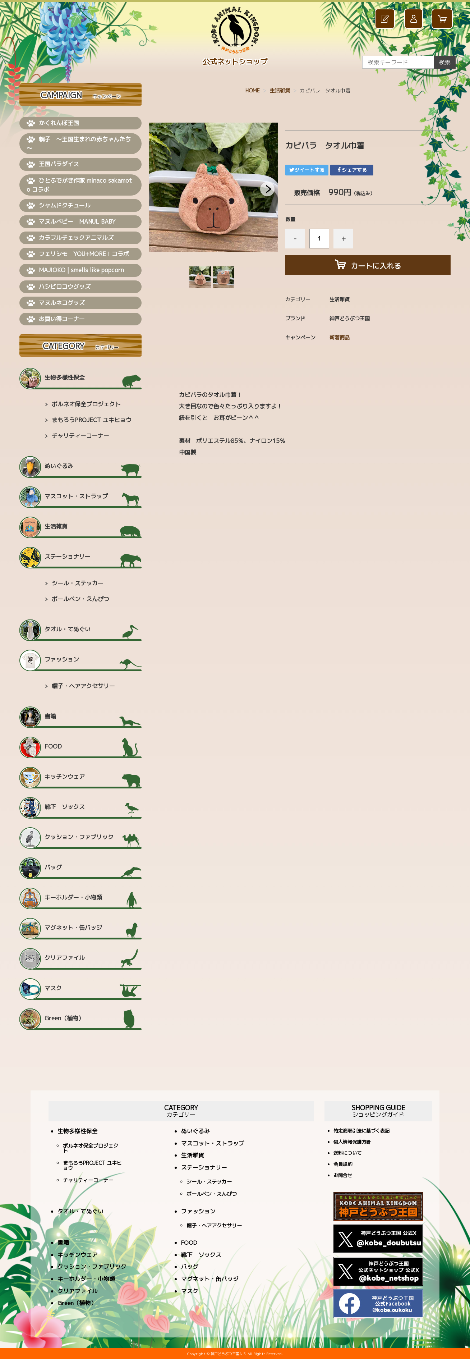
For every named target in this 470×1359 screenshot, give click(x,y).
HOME (252, 90)
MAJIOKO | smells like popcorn (75, 270)
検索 (445, 62)
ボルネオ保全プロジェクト (86, 404)
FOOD (53, 746)
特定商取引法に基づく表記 (361, 1131)
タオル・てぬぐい (68, 629)
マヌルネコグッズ (56, 303)
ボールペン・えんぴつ (80, 599)
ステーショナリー (68, 556)
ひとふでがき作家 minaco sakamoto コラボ (79, 185)
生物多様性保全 (65, 377)
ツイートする (306, 169)
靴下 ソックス (65, 807)
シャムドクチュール (59, 205)
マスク (53, 988)
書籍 (50, 716)
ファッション (62, 659)
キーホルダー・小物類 (73, 897)
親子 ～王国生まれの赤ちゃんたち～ (79, 143)
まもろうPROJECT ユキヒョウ (92, 420)
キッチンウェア (65, 777)
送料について (347, 1153)
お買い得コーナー (56, 319)
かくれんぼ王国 (53, 123)
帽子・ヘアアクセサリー (83, 686)
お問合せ (342, 1176)
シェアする (352, 169)
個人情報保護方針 (352, 1142)
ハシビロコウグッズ (59, 287)
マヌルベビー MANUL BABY (71, 222)
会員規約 (342, 1164)
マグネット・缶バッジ (73, 928)
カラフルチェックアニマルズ (70, 238)
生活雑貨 (280, 90)
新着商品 (340, 337)
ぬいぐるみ (59, 466)
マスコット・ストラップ (76, 496)
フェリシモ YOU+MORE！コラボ (78, 254)
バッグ (53, 867)
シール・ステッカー (77, 583)
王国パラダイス (53, 164)
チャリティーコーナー (80, 436)
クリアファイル (65, 958)
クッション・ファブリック (79, 837)
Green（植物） (64, 1018)
